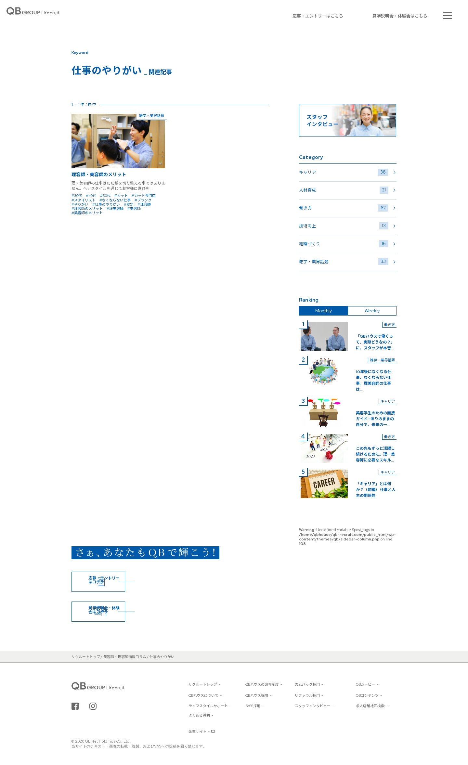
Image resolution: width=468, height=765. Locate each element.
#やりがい (80, 204)
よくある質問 (199, 715)
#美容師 (134, 208)
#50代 (105, 195)
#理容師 (144, 204)
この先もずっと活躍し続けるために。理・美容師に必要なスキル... (375, 454)
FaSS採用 (252, 706)
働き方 (343, 208)
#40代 (91, 195)
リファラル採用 (307, 695)
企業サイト (197, 731)
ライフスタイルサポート (208, 706)
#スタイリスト (84, 200)
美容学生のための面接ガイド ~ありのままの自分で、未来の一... (375, 418)
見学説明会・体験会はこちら (399, 16)
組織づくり (343, 243)
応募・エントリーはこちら (317, 16)
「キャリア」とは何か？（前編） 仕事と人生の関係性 (376, 489)
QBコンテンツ (367, 695)
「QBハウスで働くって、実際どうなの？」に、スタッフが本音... (375, 342)
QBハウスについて (203, 695)
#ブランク (143, 200)
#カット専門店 (144, 195)
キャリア (343, 172)
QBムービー (365, 684)
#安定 (129, 204)
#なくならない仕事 (115, 200)
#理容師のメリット (87, 208)
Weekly (372, 311)
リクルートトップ (202, 684)
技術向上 (343, 225)
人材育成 (343, 190)
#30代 (77, 195)
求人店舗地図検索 (370, 706)
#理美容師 (115, 208)
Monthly (323, 311)
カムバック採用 (307, 684)
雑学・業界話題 (343, 261)
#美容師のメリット (87, 213)
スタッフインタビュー (313, 706)
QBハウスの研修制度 (262, 684)
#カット (121, 195)
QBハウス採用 (256, 695)
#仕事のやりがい (106, 204)
